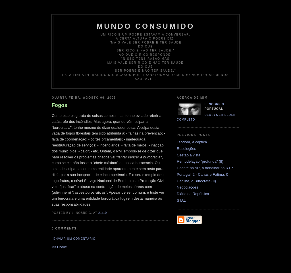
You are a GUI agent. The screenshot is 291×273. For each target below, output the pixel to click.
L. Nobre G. (215, 104)
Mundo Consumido (145, 26)
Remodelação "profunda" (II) (200, 161)
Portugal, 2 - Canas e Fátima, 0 (202, 174)
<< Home (59, 247)
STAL (181, 200)
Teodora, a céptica (192, 142)
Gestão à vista (188, 155)
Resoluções (186, 148)
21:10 (102, 212)
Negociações (187, 187)
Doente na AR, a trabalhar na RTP (205, 168)
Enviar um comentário (74, 238)
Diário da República (193, 194)
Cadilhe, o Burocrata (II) (196, 181)
